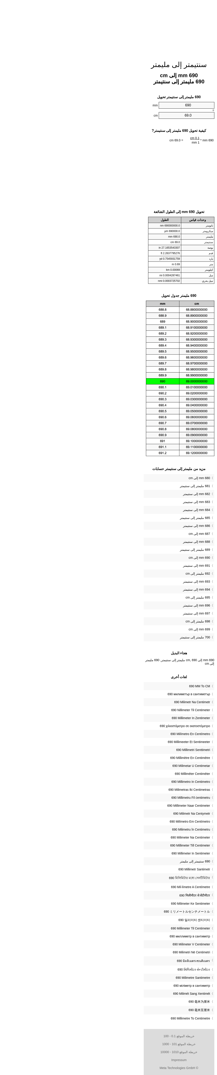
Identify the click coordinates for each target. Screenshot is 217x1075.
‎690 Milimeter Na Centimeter (120, 837)
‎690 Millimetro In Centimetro (120, 781)
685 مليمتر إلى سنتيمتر (124, 518)
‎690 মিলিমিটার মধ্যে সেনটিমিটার (119, 878)
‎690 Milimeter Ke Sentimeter (120, 903)
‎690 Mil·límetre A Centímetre (120, 887)
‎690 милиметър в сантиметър (118, 694)
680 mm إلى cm (129, 478)
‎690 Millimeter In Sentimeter (120, 853)
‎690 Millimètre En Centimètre (120, 758)
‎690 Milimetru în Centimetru (121, 829)
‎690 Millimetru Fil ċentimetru (120, 797)
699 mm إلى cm (129, 629)
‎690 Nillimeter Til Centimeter (120, 710)
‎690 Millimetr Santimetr (124, 869)
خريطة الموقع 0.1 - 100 (108, 1036)
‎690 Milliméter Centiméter (122, 774)
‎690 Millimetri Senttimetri (123, 750)
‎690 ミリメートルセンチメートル (116, 911)
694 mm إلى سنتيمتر (126, 589)
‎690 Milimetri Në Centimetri (121, 952)
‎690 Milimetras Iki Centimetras (119, 789)
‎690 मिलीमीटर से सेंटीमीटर (124, 895)
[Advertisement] (108, 27)
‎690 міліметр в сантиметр (121, 985)
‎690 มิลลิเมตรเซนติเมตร (123, 961)
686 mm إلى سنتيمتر (126, 526)
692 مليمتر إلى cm (127, 573)
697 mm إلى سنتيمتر (126, 613)
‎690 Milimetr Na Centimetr (122, 702)
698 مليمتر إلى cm (127, 621)
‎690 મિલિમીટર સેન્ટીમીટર (123, 969)
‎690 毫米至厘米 (129, 1010)
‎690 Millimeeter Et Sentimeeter (118, 742)
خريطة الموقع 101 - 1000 (108, 1044)
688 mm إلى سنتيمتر (126, 541)
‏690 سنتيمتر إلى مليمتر (124, 861)
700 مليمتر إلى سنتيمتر (124, 637)
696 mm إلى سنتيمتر (126, 605)
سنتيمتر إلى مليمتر (108, 65)
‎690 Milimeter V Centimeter (121, 944)
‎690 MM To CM (129, 686)
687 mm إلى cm (129, 534)
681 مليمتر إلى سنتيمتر (124, 486)
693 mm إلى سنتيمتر (126, 581)
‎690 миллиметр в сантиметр (119, 936)
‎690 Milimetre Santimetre (122, 977)
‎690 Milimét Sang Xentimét (121, 993)
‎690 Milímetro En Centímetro (120, 734)
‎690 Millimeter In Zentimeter (120, 718)
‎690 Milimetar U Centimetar (121, 766)
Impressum (108, 1060)
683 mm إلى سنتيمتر (126, 502)
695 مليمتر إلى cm (127, 597)
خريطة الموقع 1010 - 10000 (108, 1052)
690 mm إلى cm (129, 557)
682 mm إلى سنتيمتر (126, 494)
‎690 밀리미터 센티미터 (124, 920)
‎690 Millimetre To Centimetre (120, 1018)
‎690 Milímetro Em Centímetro (119, 821)
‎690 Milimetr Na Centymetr (121, 813)
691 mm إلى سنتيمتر (126, 565)
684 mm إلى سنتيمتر (126, 510)
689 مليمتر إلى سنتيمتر (124, 549)
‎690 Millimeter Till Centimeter (120, 845)
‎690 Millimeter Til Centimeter (120, 928)
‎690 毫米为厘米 (129, 1001)
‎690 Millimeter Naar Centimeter (118, 805)
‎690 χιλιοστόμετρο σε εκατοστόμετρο (114, 726)
